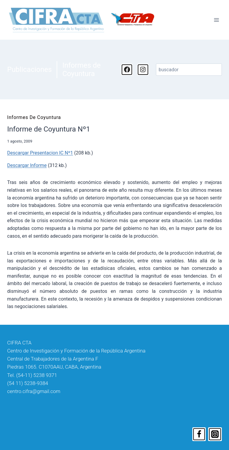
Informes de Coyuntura (81, 69)
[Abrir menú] (216, 19)
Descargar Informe (27, 165)
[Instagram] (215, 434)
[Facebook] (199, 434)
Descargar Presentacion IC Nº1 (40, 153)
